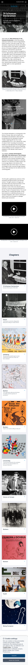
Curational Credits (20, 1)
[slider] (15, 123)
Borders (5, 427)
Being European (8, 626)
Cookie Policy (7, 647)
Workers (5, 529)
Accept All (14, 655)
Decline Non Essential (14, 660)
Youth (5, 594)
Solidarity (6, 354)
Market (5, 391)
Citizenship (6, 461)
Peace (5, 319)
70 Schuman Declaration (11, 286)
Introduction (14, 6)
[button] (25, 6)
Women (5, 561)
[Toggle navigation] (2, 2)
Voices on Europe (8, 497)
